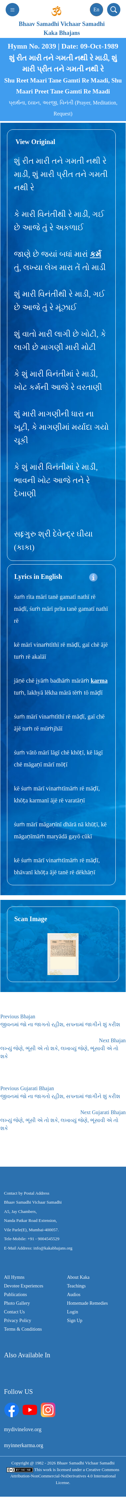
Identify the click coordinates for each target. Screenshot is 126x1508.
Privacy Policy (17, 1320)
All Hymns (14, 1277)
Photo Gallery (17, 1303)
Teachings (76, 1285)
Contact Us (14, 1311)
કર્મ (95, 254)
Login (72, 1311)
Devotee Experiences (23, 1285)
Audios (73, 1294)
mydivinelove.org (22, 1429)
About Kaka (78, 1277)
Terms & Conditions (23, 1329)
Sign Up (74, 1320)
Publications (15, 1294)
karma (99, 680)
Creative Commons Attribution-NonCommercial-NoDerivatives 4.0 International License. (64, 1476)
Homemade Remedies (87, 1303)
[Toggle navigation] (12, 9)
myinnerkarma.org (23, 1445)
